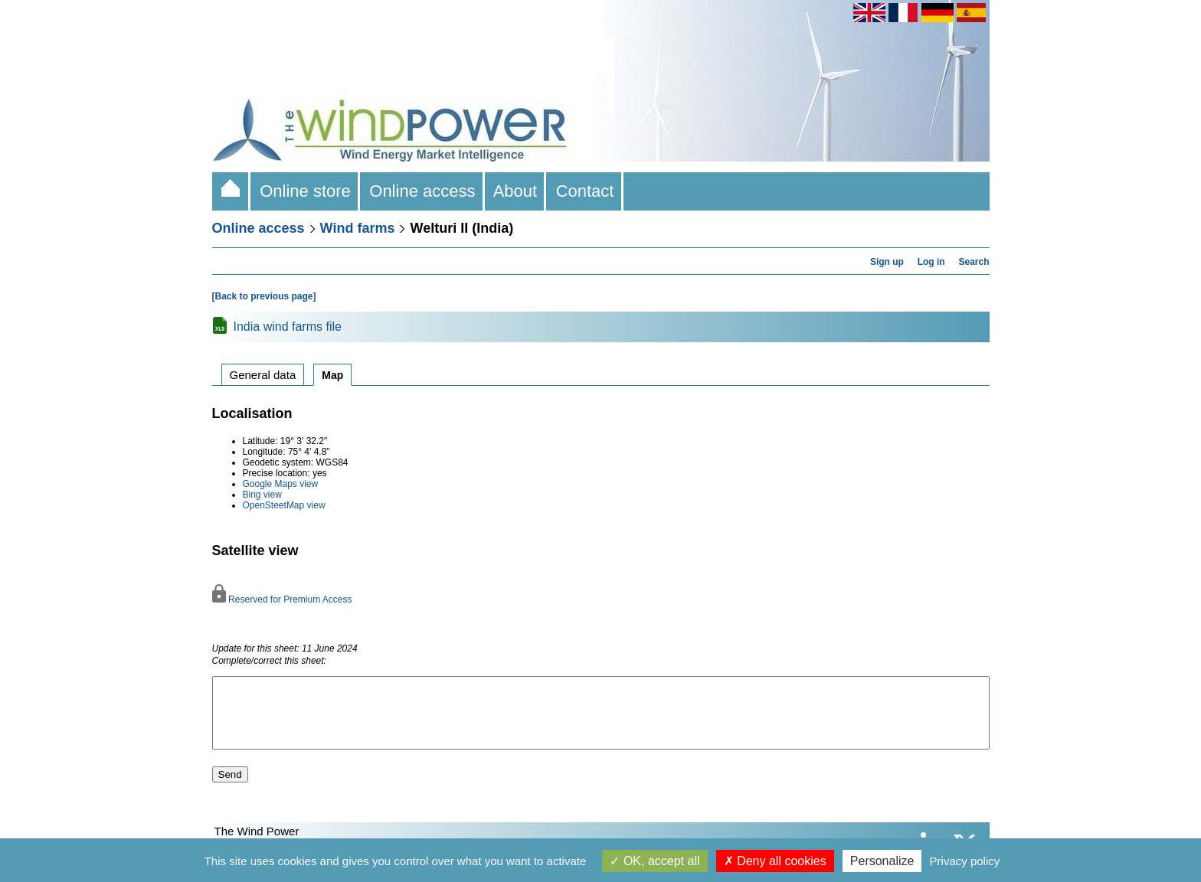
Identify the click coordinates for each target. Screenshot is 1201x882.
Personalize (882, 860)
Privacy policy (965, 860)
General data (263, 374)
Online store (305, 191)
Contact (584, 191)
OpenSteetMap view (284, 505)
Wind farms (357, 228)
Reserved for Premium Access (282, 599)
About (516, 191)
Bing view (262, 494)
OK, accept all (654, 860)
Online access (422, 191)
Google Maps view (281, 484)
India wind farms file (288, 326)
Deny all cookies (775, 860)
